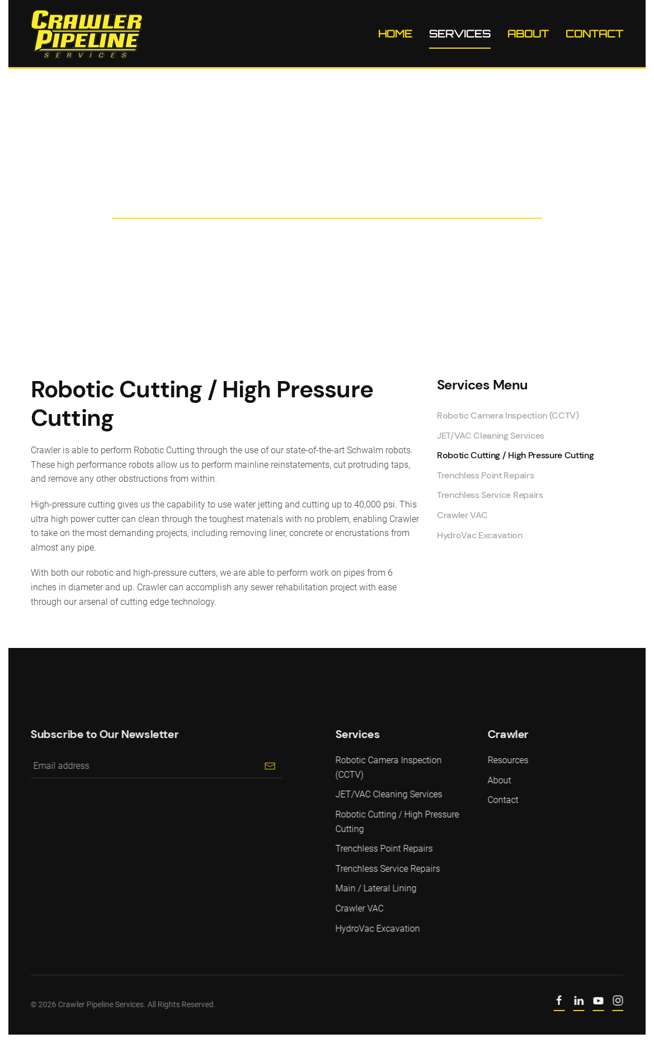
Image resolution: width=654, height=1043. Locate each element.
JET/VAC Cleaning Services (490, 435)
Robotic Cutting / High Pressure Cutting (515, 455)
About (528, 33)
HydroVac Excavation (480, 535)
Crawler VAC (462, 515)
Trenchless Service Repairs (490, 495)
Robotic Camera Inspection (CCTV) (508, 415)
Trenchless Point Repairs (485, 475)
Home (395, 33)
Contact (594, 33)
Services (460, 33)
